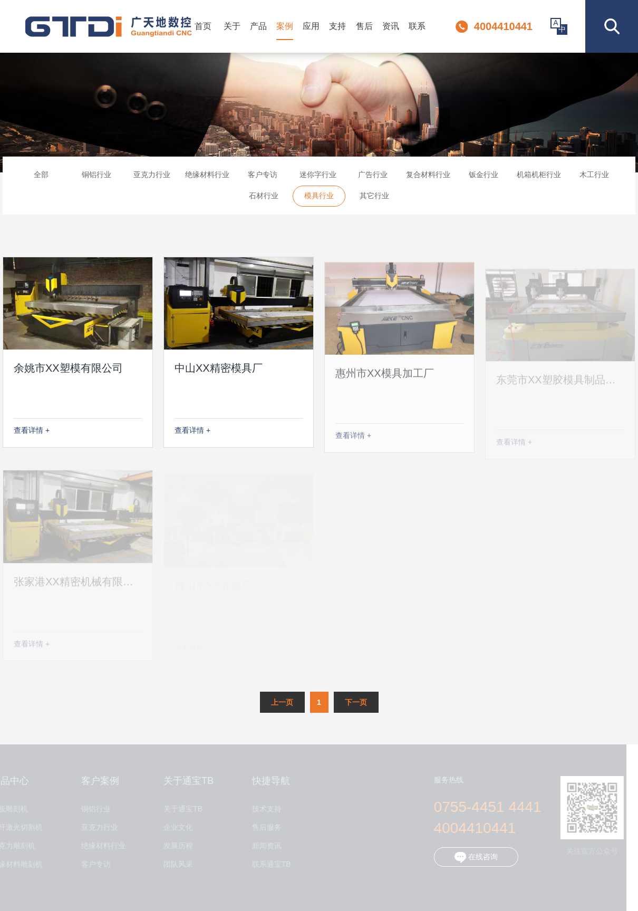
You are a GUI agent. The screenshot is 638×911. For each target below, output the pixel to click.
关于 (232, 26)
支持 (337, 26)
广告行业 (373, 177)
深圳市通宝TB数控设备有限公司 (108, 26)
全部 (41, 177)
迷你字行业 (317, 177)
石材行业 (263, 199)
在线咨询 (472, 857)
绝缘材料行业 (207, 177)
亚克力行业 (151, 177)
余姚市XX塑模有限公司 (68, 368)
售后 (364, 26)
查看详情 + (32, 430)
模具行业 (319, 199)
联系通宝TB (267, 864)
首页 (203, 26)
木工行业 (594, 177)
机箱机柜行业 (539, 177)
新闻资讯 (262, 846)
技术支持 (262, 809)
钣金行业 (483, 177)
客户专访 (262, 177)
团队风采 (174, 864)
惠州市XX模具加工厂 (384, 379)
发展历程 (174, 846)
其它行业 (374, 199)
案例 (284, 26)
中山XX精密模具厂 (219, 373)
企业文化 (174, 827)
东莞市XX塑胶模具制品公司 (561, 384)
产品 (258, 26)
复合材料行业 (428, 177)
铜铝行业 (96, 177)
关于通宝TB (179, 809)
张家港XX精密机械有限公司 (79, 585)
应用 (311, 26)
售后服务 (262, 827)
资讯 (390, 26)
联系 (417, 26)
